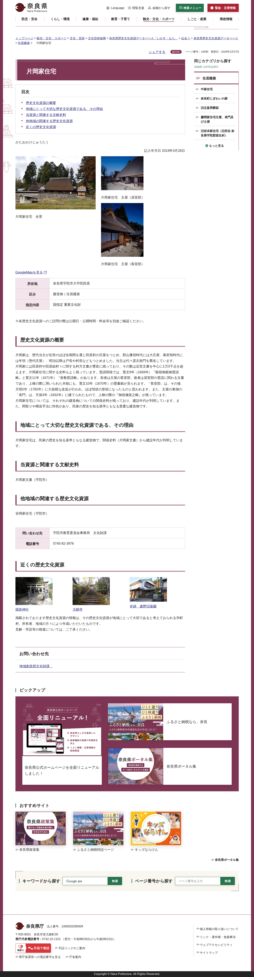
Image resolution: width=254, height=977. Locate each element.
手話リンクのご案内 (71, 948)
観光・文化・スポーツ (51, 38)
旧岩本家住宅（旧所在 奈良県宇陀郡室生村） (217, 133)
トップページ (24, 38)
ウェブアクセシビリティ (216, 944)
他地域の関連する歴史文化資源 (49, 121)
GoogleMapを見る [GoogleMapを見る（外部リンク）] (29, 272)
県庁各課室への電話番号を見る (40, 957)
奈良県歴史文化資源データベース (216, 38)
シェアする (157, 52)
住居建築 (24, 43)
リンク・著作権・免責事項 (218, 937)
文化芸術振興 (97, 38)
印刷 (177, 52)
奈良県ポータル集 (227, 859)
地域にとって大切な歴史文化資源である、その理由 (64, 109)
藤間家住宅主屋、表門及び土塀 (217, 119)
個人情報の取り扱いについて (219, 929)
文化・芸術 (77, 38)
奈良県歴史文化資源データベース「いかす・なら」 (143, 38)
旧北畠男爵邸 (210, 107)
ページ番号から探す (154, 881)
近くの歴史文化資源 (41, 127)
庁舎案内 (75, 957)
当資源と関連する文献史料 (46, 115)
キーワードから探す (41, 881)
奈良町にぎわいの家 (214, 98)
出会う (185, 38)
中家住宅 (207, 89)
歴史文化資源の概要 (41, 103)
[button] (115, 8)
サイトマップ (209, 952)
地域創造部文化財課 (36, 666)
